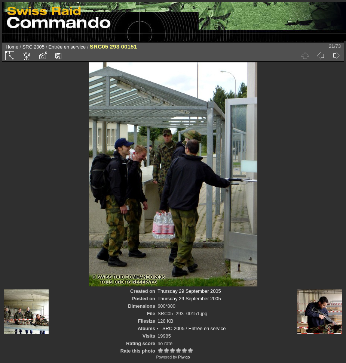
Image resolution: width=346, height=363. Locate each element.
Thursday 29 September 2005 (189, 291)
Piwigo (184, 357)
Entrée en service (67, 47)
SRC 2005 (33, 47)
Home (12, 47)
